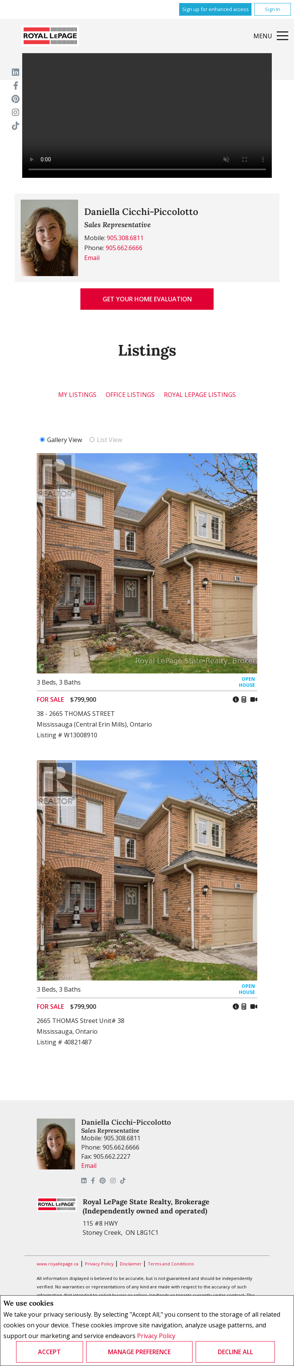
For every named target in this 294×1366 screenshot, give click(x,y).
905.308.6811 (125, 238)
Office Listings (130, 394)
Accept (49, 1352)
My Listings (77, 394)
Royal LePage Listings (200, 394)
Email (92, 258)
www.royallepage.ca (57, 1264)
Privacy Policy (156, 1336)
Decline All (235, 1352)
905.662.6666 (124, 248)
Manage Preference (139, 1352)
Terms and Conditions (171, 1264)
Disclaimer (131, 1264)
